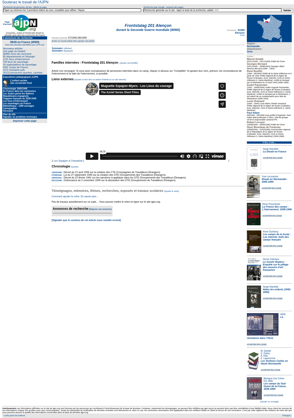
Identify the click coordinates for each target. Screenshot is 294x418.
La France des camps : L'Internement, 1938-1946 (277, 208)
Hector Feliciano (271, 259)
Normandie (253, 46)
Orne (250, 51)
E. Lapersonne (268, 358)
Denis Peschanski (271, 204)
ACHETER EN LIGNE (273, 158)
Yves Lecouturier (270, 176)
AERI (282, 314)
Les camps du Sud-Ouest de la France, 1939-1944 (275, 386)
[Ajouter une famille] (129, 63)
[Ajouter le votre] (171, 191)
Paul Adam (253, 112)
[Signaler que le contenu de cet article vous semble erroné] (86, 220)
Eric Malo (268, 381)
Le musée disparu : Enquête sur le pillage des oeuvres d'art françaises (275, 265)
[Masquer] (68, 51)
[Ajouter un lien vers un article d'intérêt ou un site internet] (100, 79)
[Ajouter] (75, 167)
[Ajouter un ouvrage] (269, 402)
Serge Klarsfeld (270, 149)
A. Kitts (264, 356)
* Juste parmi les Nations (13, 415)
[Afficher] (67, 48)
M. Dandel (266, 351)
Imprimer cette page (25, 120)
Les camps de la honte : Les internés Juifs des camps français (277, 237)
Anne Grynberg (270, 231)
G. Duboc (265, 353)
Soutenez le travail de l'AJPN (25, 2)
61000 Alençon (240, 31)
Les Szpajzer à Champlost (68, 160)
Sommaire (57, 48)
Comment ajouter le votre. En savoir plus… (75, 196)
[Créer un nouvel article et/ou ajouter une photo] (73, 41)
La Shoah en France (274, 151)
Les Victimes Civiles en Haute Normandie (274, 362)
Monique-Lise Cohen (274, 378)
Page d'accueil (7, 23)
